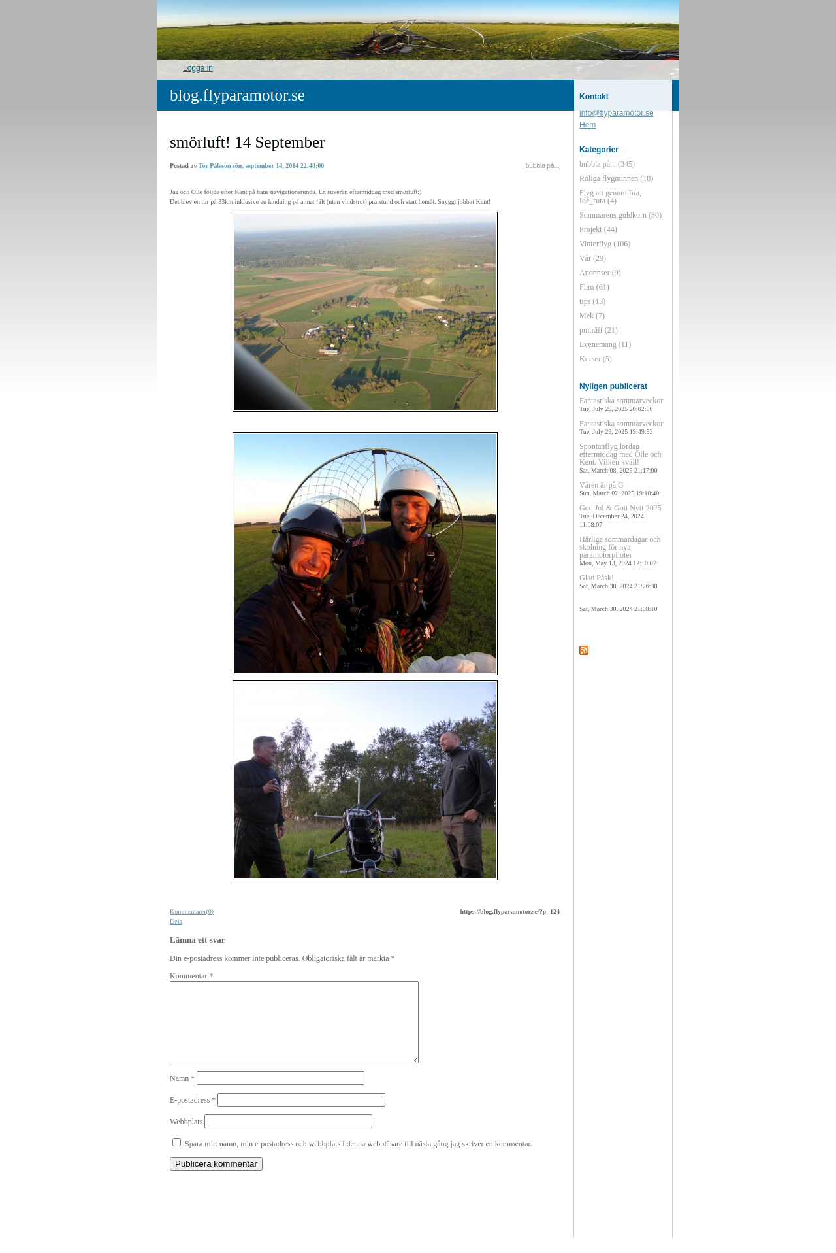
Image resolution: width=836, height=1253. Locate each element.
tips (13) (592, 301)
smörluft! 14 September (247, 142)
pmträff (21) (598, 330)
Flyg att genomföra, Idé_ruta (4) (610, 196)
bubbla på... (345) (607, 164)
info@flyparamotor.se (616, 113)
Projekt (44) (598, 229)
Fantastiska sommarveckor (621, 404)
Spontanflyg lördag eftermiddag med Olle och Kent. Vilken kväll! (620, 458)
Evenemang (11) (605, 344)
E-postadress (193, 1115)
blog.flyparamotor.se (237, 95)
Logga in (198, 68)
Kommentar (191, 975)
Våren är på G (619, 488)
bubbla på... (543, 165)
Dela (176, 921)
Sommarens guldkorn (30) (620, 215)
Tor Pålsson (215, 165)
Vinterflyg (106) (604, 243)
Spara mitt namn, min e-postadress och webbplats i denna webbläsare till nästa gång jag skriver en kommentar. (358, 1159)
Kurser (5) (595, 358)
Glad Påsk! (618, 581)
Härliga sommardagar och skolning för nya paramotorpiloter (620, 551)
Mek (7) (592, 315)
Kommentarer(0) (192, 911)
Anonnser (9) (600, 272)
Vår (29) (592, 258)
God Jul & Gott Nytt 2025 (620, 515)
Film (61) (594, 287)
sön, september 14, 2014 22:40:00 (278, 165)
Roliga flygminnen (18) (616, 178)
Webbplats (186, 1137)
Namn (182, 1094)
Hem (587, 124)
